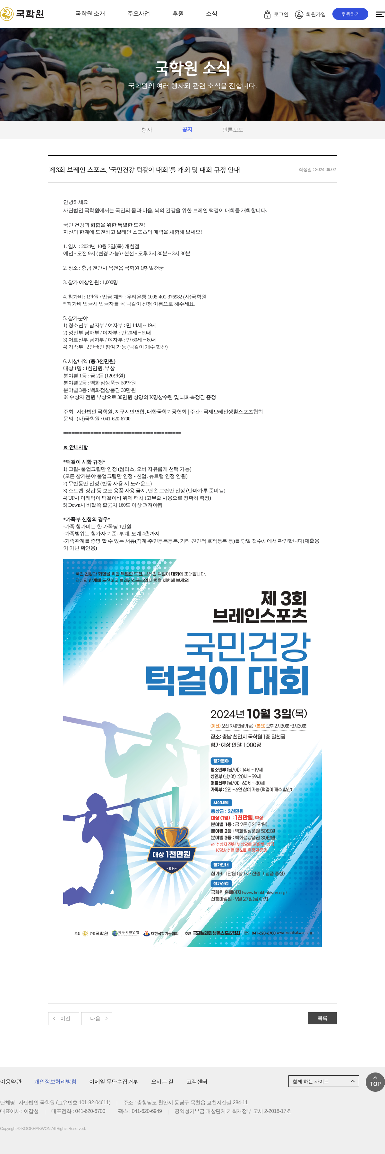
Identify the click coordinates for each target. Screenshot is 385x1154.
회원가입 (316, 14)
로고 (22, 14)
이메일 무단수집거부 (113, 1082)
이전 (65, 1018)
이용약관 (10, 1082)
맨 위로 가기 (375, 1082)
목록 (323, 1018)
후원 (178, 13)
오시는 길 (162, 1082)
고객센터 (197, 1082)
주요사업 (138, 13)
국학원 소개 (90, 13)
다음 (95, 1018)
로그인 (281, 14)
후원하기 (350, 14)
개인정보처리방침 (55, 1082)
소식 (211, 13)
